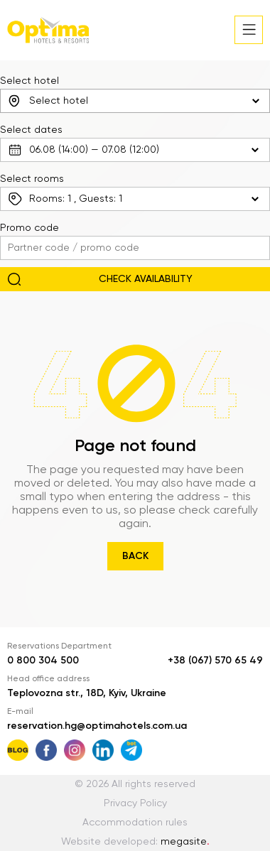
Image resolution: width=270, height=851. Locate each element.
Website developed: (135, 842)
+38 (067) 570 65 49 (215, 661)
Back (135, 556)
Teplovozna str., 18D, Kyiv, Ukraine (86, 693)
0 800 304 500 (43, 661)
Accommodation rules (135, 823)
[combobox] (135, 101)
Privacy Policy (135, 803)
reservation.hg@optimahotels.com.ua (97, 726)
